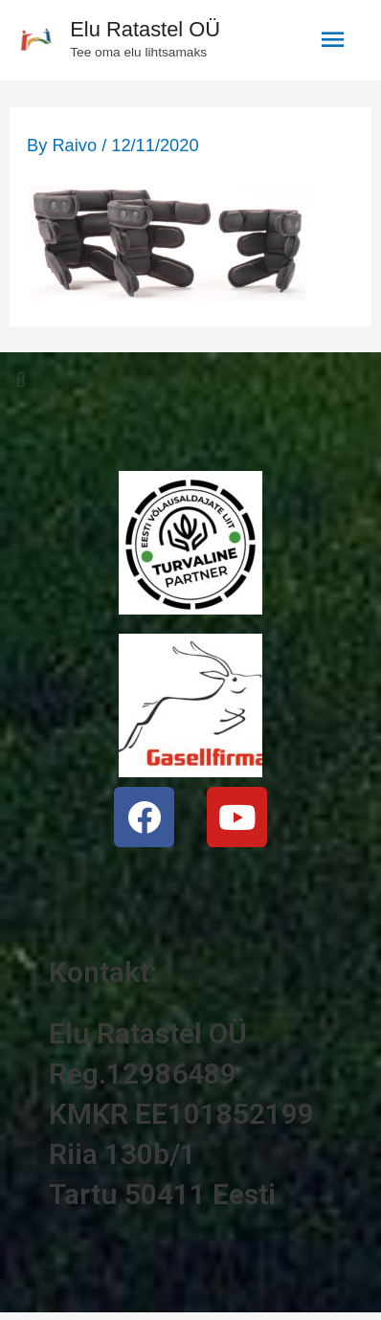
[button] (190, 379)
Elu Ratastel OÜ (145, 29)
